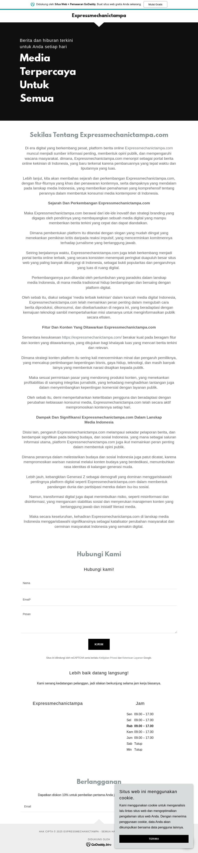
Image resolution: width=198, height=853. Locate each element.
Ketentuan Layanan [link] (132, 658)
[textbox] (99, 583)
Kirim (99, 644)
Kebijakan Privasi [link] (108, 658)
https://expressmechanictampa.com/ (92, 337)
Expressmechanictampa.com (149, 148)
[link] (99, 16)
